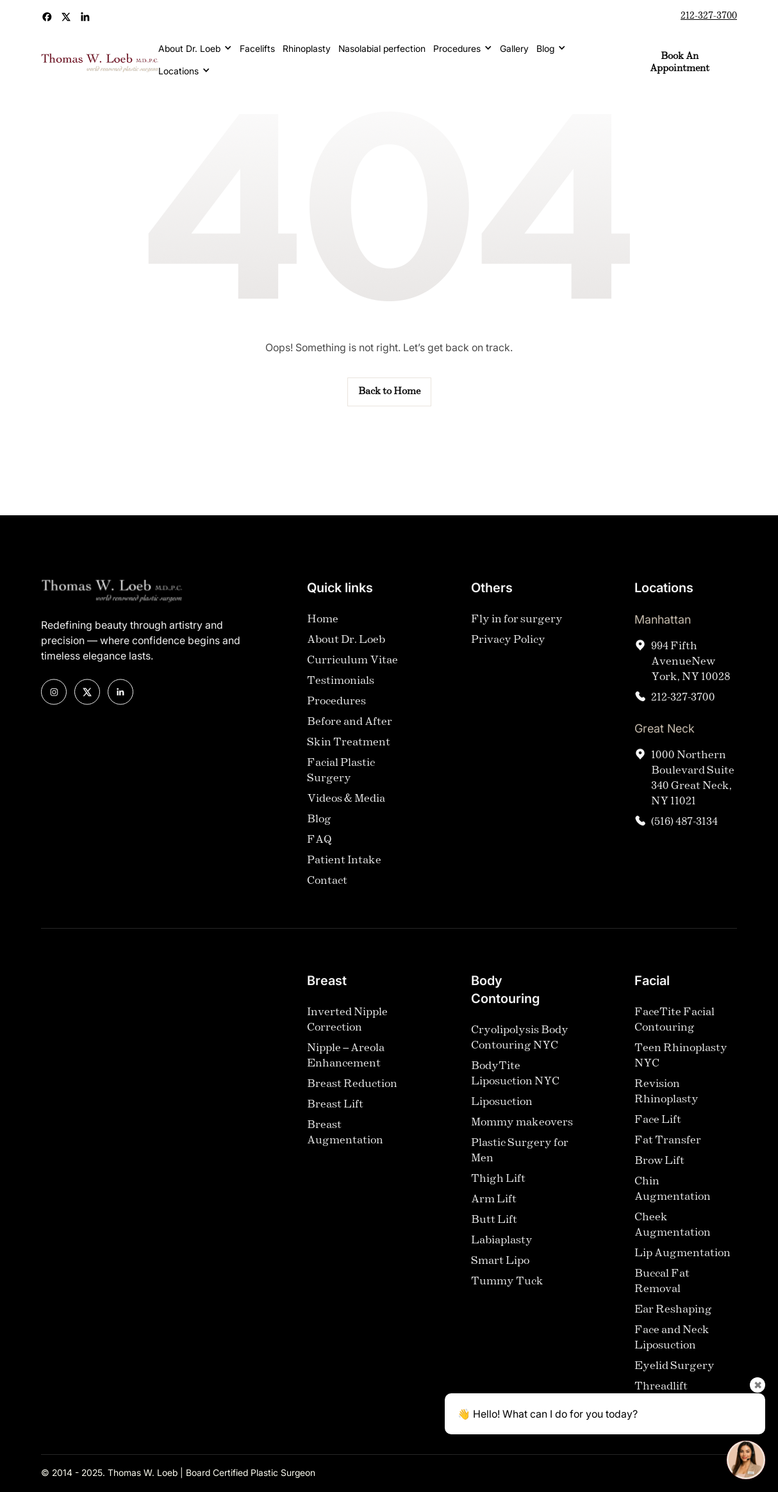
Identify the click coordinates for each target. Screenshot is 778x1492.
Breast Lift (335, 1115)
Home (322, 630)
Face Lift (657, 1130)
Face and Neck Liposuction (671, 1349)
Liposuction (502, 1112)
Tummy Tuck (507, 1292)
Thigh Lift (498, 1189)
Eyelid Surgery (674, 1377)
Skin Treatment (348, 753)
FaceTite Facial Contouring (674, 1031)
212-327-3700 (709, 16)
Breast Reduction (352, 1095)
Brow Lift (659, 1171)
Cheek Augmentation (672, 1236)
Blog (545, 48)
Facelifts (257, 48)
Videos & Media (346, 809)
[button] (195, 48)
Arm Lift (494, 1210)
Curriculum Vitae (352, 671)
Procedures (457, 48)
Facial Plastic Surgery (341, 781)
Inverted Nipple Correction (347, 1031)
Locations (178, 70)
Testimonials (340, 691)
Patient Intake (344, 871)
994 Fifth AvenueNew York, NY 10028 (690, 672)
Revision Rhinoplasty (666, 1103)
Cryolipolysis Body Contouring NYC (519, 1049)
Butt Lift (494, 1230)
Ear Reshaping (673, 1320)
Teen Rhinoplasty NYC (680, 1067)
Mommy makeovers (522, 1133)
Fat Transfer (667, 1151)
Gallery (514, 48)
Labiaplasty (502, 1251)
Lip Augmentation (682, 1264)
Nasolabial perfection (382, 48)
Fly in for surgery (517, 630)
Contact (327, 891)
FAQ (319, 850)
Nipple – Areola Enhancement (346, 1067)
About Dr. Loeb (189, 48)
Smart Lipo (500, 1271)
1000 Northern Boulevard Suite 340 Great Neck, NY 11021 (692, 789)
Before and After (349, 732)
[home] (99, 63)
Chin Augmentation (672, 1200)
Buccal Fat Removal (662, 1292)
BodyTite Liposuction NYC (515, 1085)
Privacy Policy (508, 650)
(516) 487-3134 (684, 832)
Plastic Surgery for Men (519, 1161)
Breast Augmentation (345, 1144)
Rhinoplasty (307, 48)
